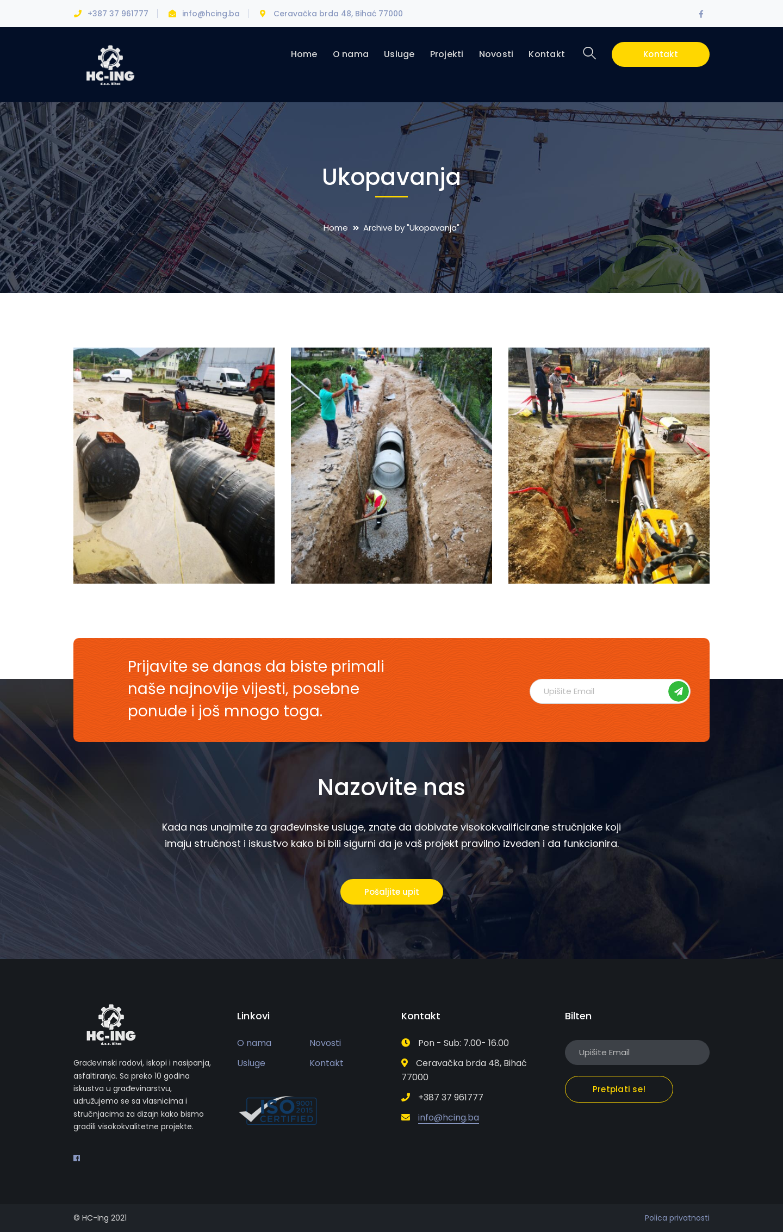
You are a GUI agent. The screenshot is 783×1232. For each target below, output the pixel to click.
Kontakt (660, 54)
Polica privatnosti (677, 1217)
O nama (254, 1043)
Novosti (325, 1043)
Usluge (251, 1063)
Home (336, 227)
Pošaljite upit (391, 891)
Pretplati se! (678, 691)
